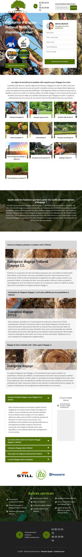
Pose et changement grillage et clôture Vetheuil (18, 506)
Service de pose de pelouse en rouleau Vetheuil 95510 (64, 510)
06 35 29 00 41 (44, 8)
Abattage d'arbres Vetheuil (66, 498)
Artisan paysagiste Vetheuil (42, 505)
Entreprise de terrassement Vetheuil (16, 500)
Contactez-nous (59, 551)
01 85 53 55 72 (44, 3)
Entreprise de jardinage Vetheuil (17, 512)
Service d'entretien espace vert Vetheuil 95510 (66, 503)
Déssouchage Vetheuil (40, 498)
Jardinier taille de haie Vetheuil (40, 510)
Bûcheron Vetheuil (39, 502)
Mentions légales (47, 551)
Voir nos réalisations (16, 66)
